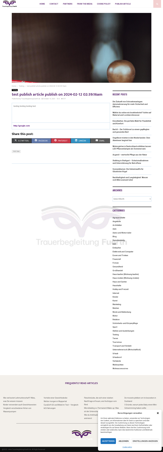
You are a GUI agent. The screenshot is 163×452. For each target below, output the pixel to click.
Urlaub (115, 353)
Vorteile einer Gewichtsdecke (55, 398)
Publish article (123, 4)
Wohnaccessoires (120, 368)
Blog (115, 237)
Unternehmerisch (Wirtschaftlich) (127, 350)
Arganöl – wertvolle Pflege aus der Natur (130, 155)
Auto (114, 229)
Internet (116, 293)
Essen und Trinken (120, 255)
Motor (115, 316)
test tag (16, 151)
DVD (114, 244)
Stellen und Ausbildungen (123, 331)
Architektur (117, 225)
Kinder (115, 297)
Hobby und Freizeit (120, 289)
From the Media (84, 4)
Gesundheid (118, 267)
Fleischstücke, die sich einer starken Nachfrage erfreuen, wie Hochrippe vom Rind (100, 401)
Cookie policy (127, 447)
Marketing (117, 304)
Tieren (115, 338)
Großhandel (118, 270)
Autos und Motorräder (122, 233)
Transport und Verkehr (122, 346)
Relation (116, 319)
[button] (158, 413)
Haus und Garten (120, 282)
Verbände (117, 361)
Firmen (116, 263)
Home (42, 4)
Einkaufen (117, 248)
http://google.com (21, 126)
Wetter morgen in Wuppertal (55, 401)
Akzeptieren (108, 441)
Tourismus (117, 342)
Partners (67, 4)
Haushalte (117, 285)
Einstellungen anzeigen (145, 441)
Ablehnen (124, 441)
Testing (14, 90)
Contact (54, 4)
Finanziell (117, 259)
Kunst (115, 301)
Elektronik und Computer (123, 252)
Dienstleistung (119, 240)
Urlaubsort (117, 357)
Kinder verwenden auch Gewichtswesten (19, 405)
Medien (116, 308)
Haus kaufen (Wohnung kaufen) (126, 274)
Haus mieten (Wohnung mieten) (126, 278)
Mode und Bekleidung (122, 312)
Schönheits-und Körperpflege (125, 323)
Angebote (117, 221)
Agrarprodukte (119, 218)
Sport (115, 327)
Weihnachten (118, 365)
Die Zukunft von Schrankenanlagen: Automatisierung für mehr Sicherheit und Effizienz (130, 104)
